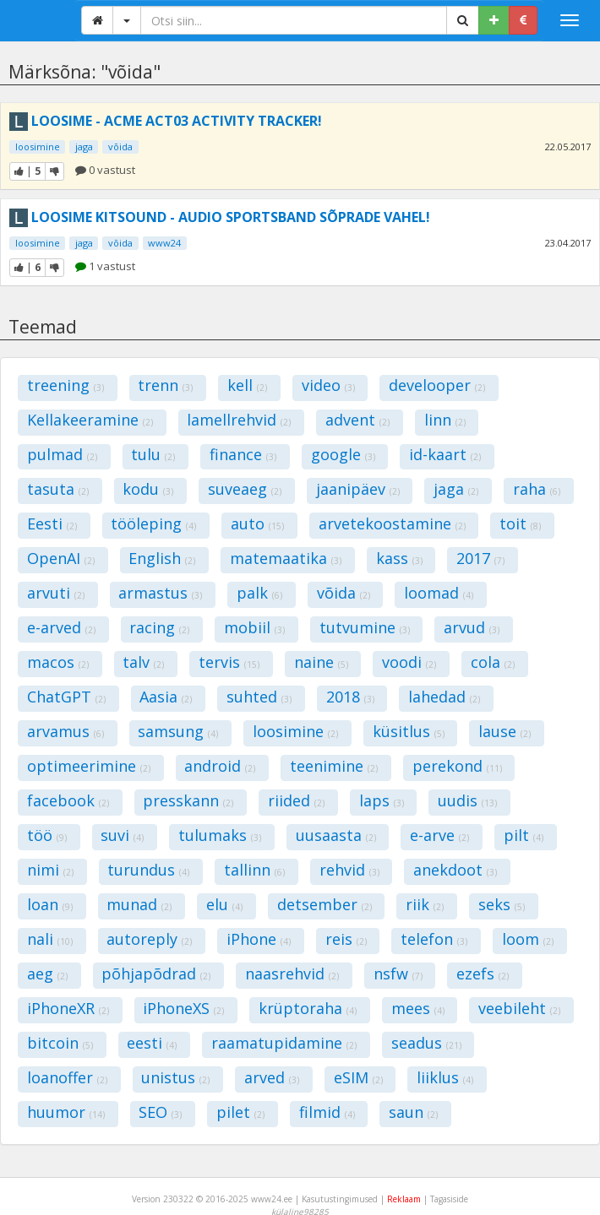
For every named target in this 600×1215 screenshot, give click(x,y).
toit (520, 523)
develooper (437, 385)
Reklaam (404, 1199)
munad (139, 904)
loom (528, 939)
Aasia (165, 696)
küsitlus (409, 731)
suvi (122, 835)
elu (224, 904)
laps (381, 800)
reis (346, 939)
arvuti (56, 593)
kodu (148, 489)
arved (271, 1077)
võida (120, 146)
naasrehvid (292, 973)
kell (247, 385)
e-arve (439, 835)
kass (399, 558)
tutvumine (364, 627)
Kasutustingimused (340, 1199)
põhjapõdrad (155, 973)
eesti (152, 1043)
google (343, 454)
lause (504, 731)
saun (413, 1112)
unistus (175, 1077)
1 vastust (105, 266)
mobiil (254, 627)
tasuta (58, 489)
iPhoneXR (68, 1008)
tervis (229, 662)
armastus (160, 593)
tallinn (254, 870)
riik (425, 904)
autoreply (149, 939)
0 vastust (105, 169)
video (328, 385)
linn (445, 420)
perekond (457, 766)
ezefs (482, 973)
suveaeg (244, 489)
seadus (426, 1043)
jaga (84, 146)
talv (143, 662)
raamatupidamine (284, 1043)
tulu (153, 454)
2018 (350, 696)
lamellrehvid (239, 420)
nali (50, 939)
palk (259, 593)
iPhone (258, 939)
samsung (178, 731)
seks (501, 904)
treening (65, 385)
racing (159, 627)
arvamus (65, 731)
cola (493, 662)
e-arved (61, 627)
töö (47, 835)
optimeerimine (88, 766)
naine (321, 662)
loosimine (37, 146)
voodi (409, 662)
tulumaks (219, 835)
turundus (148, 870)
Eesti (52, 523)
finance (243, 454)
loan (50, 904)
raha (536, 489)
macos (58, 662)
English (161, 558)
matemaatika (285, 558)
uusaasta (336, 835)
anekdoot (455, 870)
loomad (438, 593)
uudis (467, 800)
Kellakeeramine (90, 420)
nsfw (398, 973)
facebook (68, 800)
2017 (480, 558)
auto (257, 523)
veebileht (519, 1008)
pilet (240, 1112)
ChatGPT (66, 696)
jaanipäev (358, 489)
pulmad (62, 454)
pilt (523, 835)
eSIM (358, 1077)
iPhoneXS (183, 1008)
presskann (188, 800)
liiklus (445, 1077)
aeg (47, 973)
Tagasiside (449, 1199)
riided (296, 800)
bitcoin (60, 1043)
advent (357, 420)
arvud (471, 627)
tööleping (153, 523)
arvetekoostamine (392, 523)
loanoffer (67, 1077)
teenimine (334, 766)
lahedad (444, 696)
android (219, 766)
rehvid (349, 870)
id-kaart (445, 454)
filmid (327, 1112)
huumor (66, 1112)
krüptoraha (308, 1008)
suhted (259, 696)
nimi (50, 870)
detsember (324, 904)
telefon (434, 939)
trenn (165, 385)
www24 (164, 242)
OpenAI (61, 558)
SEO (160, 1112)
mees (418, 1008)
